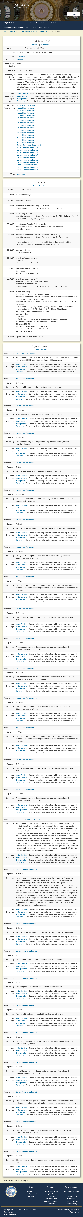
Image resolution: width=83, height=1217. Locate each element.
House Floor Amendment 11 (27, 133)
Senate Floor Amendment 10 (28, 170)
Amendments (45, 45)
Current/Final (22, 57)
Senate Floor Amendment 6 (27, 160)
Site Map (31, 1196)
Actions (35, 45)
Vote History (21, 174)
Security (67, 1210)
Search (73, 14)
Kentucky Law (42, 23)
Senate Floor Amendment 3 (27, 152)
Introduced (21, 59)
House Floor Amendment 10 (27, 130)
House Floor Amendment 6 (27, 120)
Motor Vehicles (22, 96)
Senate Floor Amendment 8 (27, 165)
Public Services (57, 23)
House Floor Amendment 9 (27, 128)
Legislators (9, 23)
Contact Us (31, 1191)
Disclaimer (75, 1210)
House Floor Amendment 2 (27, 110)
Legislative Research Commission (17, 27)
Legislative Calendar (52, 1191)
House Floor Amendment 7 (27, 123)
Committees (22, 23)
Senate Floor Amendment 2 (27, 150)
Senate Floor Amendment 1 (27, 147)
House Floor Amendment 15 (27, 143)
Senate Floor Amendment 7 (27, 162)
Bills (31, 23)
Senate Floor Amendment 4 (27, 155)
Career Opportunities (31, 1194)
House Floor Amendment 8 (27, 125)
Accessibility (74, 1212)
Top (35, 186)
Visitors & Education (41, 27)
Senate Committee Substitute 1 (29, 145)
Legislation (13, 31)
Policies (60, 1210)
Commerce (21, 101)
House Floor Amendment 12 (27, 135)
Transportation (22, 99)
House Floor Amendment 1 (27, 108)
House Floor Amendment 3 (27, 113)
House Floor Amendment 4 (27, 115)
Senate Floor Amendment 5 (27, 157)
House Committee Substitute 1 (28, 105)
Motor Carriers (22, 94)
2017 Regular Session (28, 31)
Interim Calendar (51, 1199)
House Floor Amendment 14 (27, 140)
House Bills (44, 31)
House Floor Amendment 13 (27, 138)
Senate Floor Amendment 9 (27, 167)
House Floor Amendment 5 (27, 118)
